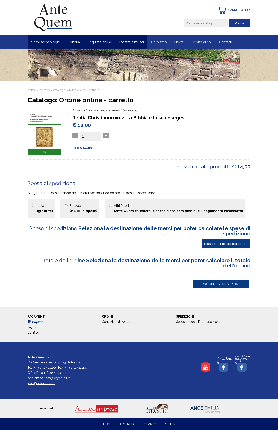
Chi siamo (159, 42)
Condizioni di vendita (116, 321)
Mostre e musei (131, 42)
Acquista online (99, 42)
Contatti (225, 42)
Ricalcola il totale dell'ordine (226, 244)
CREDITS (168, 424)
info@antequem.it (41, 383)
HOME (108, 424)
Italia (45, 208)
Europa (83, 208)
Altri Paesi (178, 208)
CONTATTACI (128, 424)
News (178, 42)
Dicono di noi (201, 42)
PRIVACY (149, 424)
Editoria (74, 42)
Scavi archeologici (45, 42)
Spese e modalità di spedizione (198, 321)
